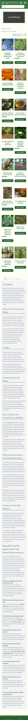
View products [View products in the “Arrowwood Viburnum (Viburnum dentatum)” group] (7, 240)
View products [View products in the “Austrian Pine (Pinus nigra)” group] (20, 233)
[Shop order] (19, 34)
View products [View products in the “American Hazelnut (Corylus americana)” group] (7, 149)
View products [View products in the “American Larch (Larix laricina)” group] (7, 180)
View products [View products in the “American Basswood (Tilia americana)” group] (20, 62)
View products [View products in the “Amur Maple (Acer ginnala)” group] (20, 207)
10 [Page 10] (17, 279)
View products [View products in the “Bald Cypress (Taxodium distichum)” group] (7, 270)
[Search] (14, 6)
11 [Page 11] (20, 279)
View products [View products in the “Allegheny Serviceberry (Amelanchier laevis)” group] (7, 62)
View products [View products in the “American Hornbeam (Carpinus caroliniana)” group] (20, 152)
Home (3, 28)
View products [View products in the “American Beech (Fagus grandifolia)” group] (7, 89)
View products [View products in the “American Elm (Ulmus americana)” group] (20, 119)
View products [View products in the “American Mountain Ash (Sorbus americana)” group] (20, 180)
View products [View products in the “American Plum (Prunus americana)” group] (7, 209)
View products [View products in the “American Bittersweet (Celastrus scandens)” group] (20, 92)
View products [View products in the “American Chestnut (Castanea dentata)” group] (7, 121)
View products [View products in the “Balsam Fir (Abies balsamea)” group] (20, 267)
